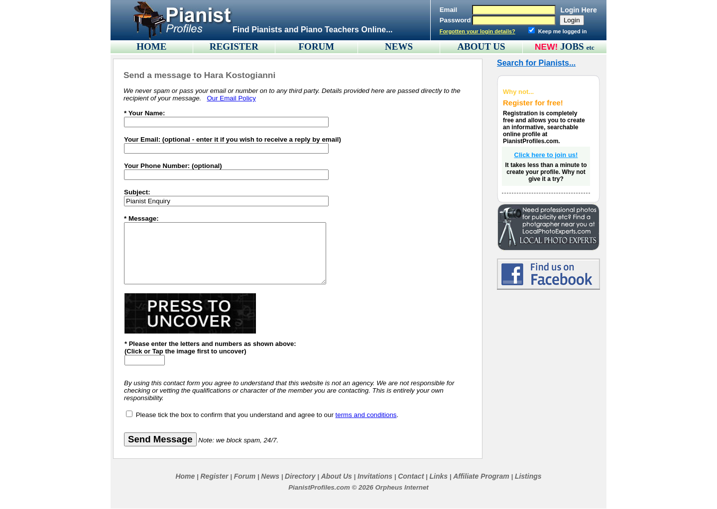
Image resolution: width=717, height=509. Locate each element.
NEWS (399, 46)
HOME (151, 46)
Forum (245, 476)
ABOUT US (481, 46)
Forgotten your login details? (477, 31)
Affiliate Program (481, 476)
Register (214, 476)
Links (438, 476)
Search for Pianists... (536, 63)
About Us (336, 476)
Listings (528, 476)
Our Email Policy (231, 98)
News (270, 476)
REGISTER (234, 46)
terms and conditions (366, 415)
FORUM (317, 46)
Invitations (375, 476)
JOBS (577, 46)
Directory (300, 476)
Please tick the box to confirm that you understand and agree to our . (267, 415)
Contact (411, 476)
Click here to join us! (546, 155)
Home (185, 476)
